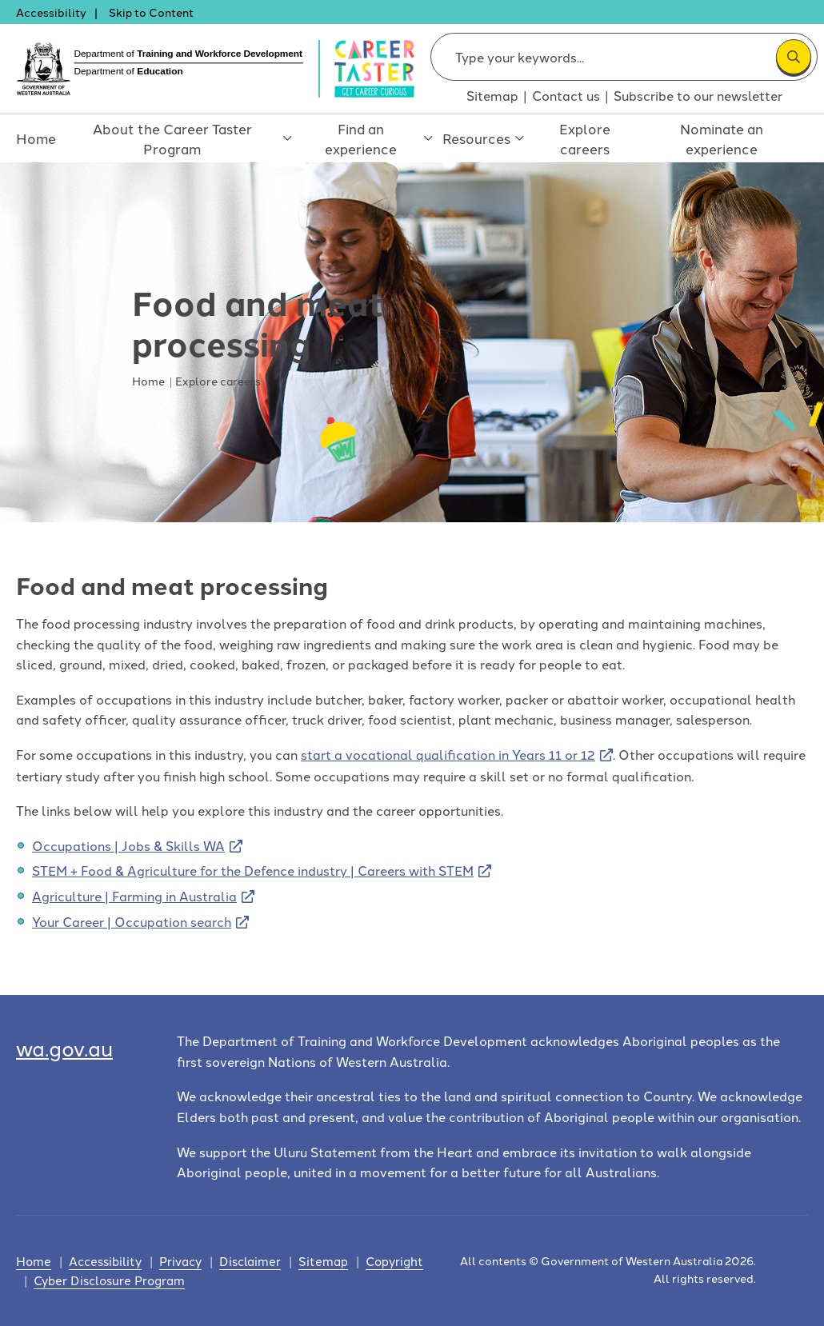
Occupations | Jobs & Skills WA (128, 845)
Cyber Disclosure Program (109, 1280)
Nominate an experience (730, 138)
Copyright (394, 1260)
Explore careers (591, 138)
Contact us (566, 95)
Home (32, 138)
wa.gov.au (64, 1047)
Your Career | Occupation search (131, 921)
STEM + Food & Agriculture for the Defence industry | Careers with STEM (253, 870)
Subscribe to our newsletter (698, 95)
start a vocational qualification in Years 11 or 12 (448, 754)
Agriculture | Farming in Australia (134, 896)
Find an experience (364, 146)
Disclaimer (250, 1260)
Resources (485, 146)
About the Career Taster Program (176, 146)
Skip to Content (151, 12)
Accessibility (51, 12)
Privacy (180, 1260)
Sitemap (492, 95)
